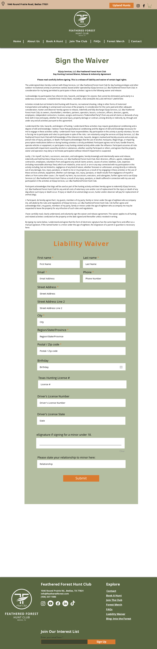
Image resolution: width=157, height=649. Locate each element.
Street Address (46, 287)
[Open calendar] (121, 367)
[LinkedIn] (65, 603)
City (39, 315)
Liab (108, 614)
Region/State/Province (51, 330)
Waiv (120, 614)
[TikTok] (73, 603)
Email (41, 272)
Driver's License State (51, 414)
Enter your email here (51, 637)
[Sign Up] (101, 641)
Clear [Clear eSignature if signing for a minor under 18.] (122, 451)
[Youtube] (50, 603)
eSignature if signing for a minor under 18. (64, 434)
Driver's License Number (53, 396)
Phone (87, 272)
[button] (149, 6)
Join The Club (114, 600)
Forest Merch (114, 604)
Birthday (42, 360)
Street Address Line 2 (51, 301)
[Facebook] (144, 6)
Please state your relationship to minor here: (66, 457)
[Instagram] (138, 6)
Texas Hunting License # (54, 377)
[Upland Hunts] (121, 5)
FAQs (109, 609)
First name (44, 257)
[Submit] (81, 478)
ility (114, 614)
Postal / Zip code (48, 344)
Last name (90, 257)
